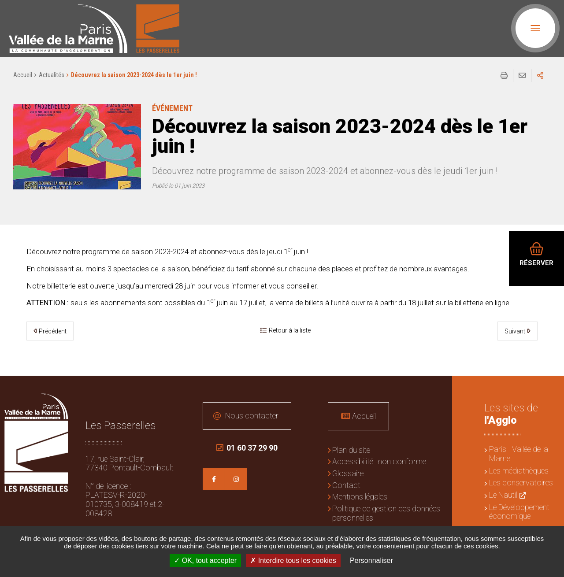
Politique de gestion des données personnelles (386, 513)
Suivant (515, 331)
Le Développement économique (519, 512)
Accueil (22, 74)
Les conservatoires (521, 482)
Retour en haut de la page (551, 389)
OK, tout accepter (205, 560)
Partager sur (540, 75)
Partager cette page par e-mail (522, 75)
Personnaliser (371, 560)
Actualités (51, 74)
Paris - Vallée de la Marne (518, 453)
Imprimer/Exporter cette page (504, 75)
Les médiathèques (519, 470)
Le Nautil (503, 494)
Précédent (53, 331)
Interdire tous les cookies (293, 560)
